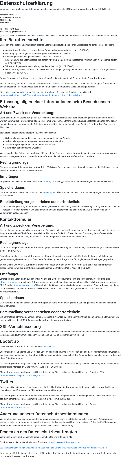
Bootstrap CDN (47, 346)
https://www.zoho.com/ (24, 285)
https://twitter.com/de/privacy (14, 407)
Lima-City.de (48, 181)
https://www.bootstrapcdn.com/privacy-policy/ (22, 375)
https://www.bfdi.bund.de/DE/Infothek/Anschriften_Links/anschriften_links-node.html (41, 95)
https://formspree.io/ (10, 282)
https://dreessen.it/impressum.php (64, 442)
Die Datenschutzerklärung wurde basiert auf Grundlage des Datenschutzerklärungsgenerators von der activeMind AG (54, 447)
